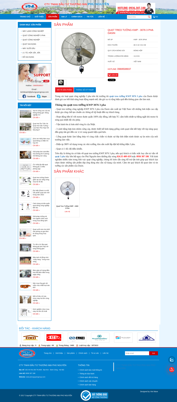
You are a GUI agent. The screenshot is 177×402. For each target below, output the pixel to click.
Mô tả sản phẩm (64, 90)
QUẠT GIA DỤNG (28, 44)
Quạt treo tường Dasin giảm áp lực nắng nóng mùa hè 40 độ (41, 180)
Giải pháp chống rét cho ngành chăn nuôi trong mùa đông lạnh (40, 218)
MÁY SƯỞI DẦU (28, 48)
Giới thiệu (39, 17)
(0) (155, 17)
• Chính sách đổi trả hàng (88, 377)
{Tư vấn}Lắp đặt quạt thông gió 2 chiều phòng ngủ (40, 167)
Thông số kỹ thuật (85, 90)
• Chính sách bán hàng (87, 385)
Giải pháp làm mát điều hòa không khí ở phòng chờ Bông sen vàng (41, 154)
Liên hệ (101, 17)
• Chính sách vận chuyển (87, 381)
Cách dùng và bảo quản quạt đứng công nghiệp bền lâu (41, 205)
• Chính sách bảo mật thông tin (90, 370)
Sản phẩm (52, 17)
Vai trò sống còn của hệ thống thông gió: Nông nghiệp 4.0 (41, 113)
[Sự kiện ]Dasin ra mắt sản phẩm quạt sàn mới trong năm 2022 (41, 193)
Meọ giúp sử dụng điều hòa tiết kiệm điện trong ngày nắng (41, 272)
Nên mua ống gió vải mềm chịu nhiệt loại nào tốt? (41, 285)
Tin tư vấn (95, 353)
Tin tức (90, 17)
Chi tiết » (36, 117)
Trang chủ (25, 17)
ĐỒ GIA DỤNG (27, 57)
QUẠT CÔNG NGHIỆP (30, 40)
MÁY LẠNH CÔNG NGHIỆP (32, 31)
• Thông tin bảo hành (86, 374)
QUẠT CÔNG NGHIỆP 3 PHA (33, 35)
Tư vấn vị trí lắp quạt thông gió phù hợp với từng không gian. (40, 246)
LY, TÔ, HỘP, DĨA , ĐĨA (30, 53)
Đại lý (64, 17)
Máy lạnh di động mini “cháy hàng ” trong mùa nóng (41, 259)
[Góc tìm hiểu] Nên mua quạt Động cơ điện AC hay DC (41, 141)
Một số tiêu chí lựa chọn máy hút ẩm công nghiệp (41, 298)
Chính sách (76, 17)
